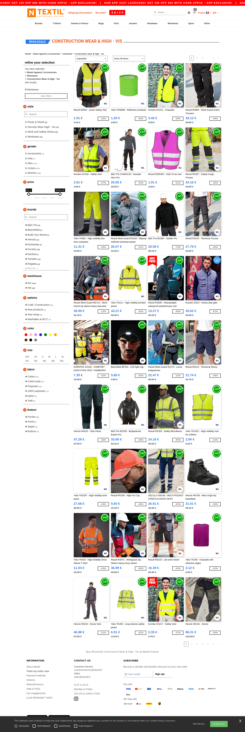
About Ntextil (33, 661)
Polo (116, 23)
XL (63, 352)
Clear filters (46, 91)
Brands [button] (31, 204)
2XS (27, 352)
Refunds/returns (35, 679)
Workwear (173, 23)
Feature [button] (31, 404)
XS (35, 352)
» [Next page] (218, 53)
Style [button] (30, 101)
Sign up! (160, 669)
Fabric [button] (31, 364)
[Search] (168, 12)
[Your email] (138, 669)
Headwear (152, 23)
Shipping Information (80, 12)
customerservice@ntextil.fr (88, 665)
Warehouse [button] (34, 270)
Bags (101, 23)
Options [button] (32, 292)
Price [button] (30, 176)
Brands (39, 23)
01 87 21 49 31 (82, 679)
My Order (100, 12)
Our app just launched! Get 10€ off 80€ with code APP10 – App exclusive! (179, 2)
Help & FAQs (33, 683)
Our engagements (36, 688)
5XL (53, 356)
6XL (62, 356)
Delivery (31, 675)
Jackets (133, 23)
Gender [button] (31, 141)
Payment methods (36, 670)
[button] (189, 12)
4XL (44, 356)
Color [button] (30, 323)
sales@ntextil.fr (82, 671)
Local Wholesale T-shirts (39, 692)
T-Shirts (57, 23)
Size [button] (29, 345)
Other (207, 23)
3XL (36, 356)
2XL (27, 356)
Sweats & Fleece (79, 23)
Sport (191, 23)
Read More (170, 720)
